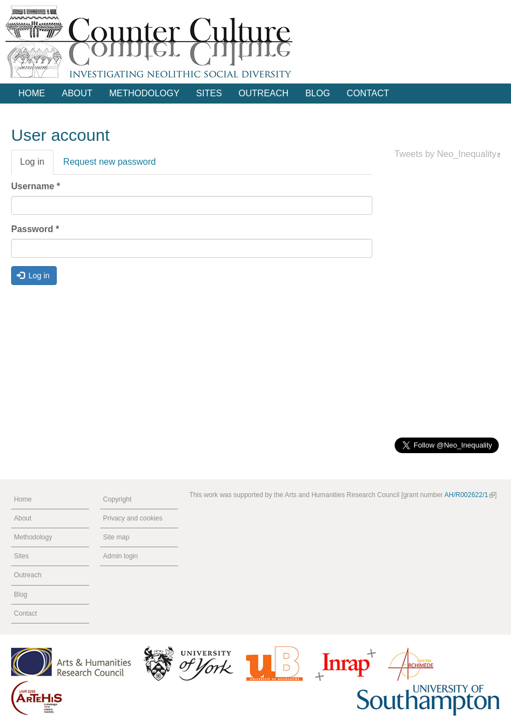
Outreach (264, 93)
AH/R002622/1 (469, 495)
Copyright (117, 499)
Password (35, 229)
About (77, 93)
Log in (36, 165)
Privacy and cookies (133, 518)
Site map (116, 537)
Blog (317, 93)
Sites (209, 93)
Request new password (109, 161)
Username (35, 186)
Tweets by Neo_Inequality (449, 154)
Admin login (120, 556)
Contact (368, 93)
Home (31, 93)
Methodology (144, 93)
